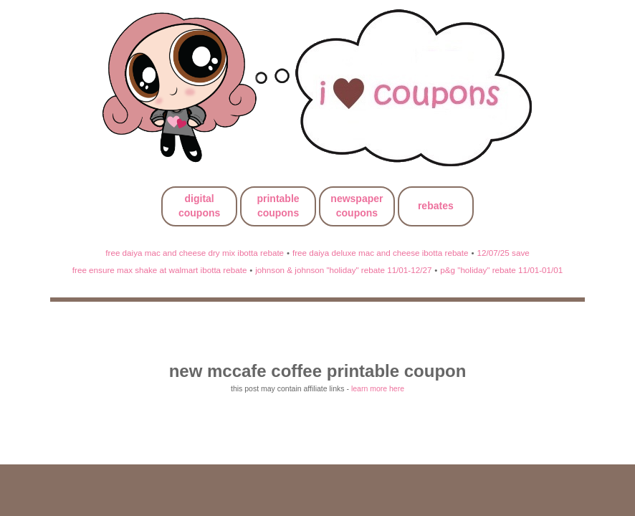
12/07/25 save (503, 252)
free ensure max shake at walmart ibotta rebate (159, 269)
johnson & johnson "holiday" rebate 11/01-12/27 (343, 269)
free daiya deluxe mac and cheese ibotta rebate (380, 252)
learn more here (377, 388)
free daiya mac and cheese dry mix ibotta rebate (194, 252)
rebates (436, 205)
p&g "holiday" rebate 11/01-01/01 (501, 269)
